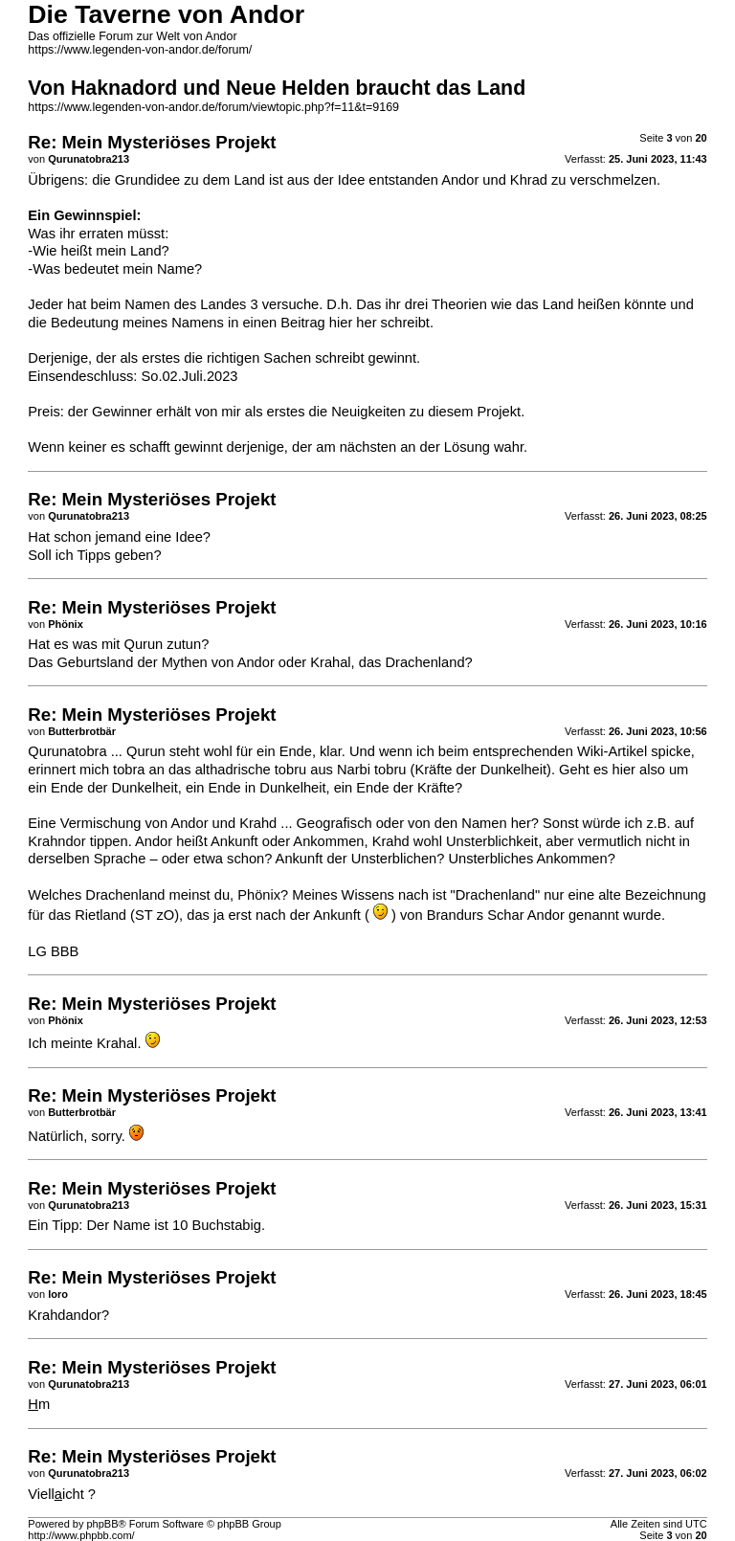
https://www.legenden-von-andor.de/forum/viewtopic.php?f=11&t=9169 (213, 107)
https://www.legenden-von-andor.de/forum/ (140, 49)
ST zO (154, 915)
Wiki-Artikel (612, 751)
